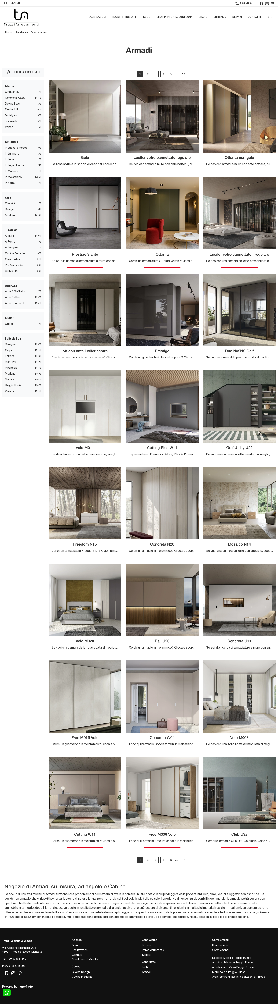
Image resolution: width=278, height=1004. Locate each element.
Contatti (254, 17)
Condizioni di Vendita (85, 959)
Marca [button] (9, 86)
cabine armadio (15, 253)
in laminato (12, 153)
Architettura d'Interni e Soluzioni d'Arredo (238, 976)
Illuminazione (220, 945)
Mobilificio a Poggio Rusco (229, 972)
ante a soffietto (15, 291)
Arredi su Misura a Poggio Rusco (232, 962)
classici (10, 203)
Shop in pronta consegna (175, 17)
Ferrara (9, 356)
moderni (10, 215)
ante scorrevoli (14, 303)
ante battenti (13, 297)
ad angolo (11, 247)
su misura (11, 270)
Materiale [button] (11, 141)
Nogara (9, 379)
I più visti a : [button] (13, 338)
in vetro (10, 182)
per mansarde (14, 265)
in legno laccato (16, 165)
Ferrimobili (11, 109)
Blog (146, 17)
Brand (203, 17)
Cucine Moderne (82, 976)
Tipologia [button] (11, 229)
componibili (12, 259)
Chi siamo (220, 17)
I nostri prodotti (124, 17)
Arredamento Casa (26, 32)
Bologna (10, 344)
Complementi (220, 950)
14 (183, 74)
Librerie (146, 945)
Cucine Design (81, 972)
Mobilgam (11, 115)
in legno (10, 159)
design (9, 209)
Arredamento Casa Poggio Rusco (233, 967)
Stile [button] (8, 197)
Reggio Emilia (13, 385)
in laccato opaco (16, 147)
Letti (145, 967)
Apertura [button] (11, 285)
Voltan (9, 127)
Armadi (44, 32)
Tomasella (11, 121)
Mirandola (11, 367)
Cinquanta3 (12, 91)
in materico (12, 171)
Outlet (9, 323)
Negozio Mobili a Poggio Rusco (231, 957)
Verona (9, 391)
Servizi (237, 17)
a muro (9, 235)
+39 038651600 (16, 958)
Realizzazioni (96, 17)
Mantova (10, 361)
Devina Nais (12, 103)
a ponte (10, 241)
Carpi (8, 350)
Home (8, 32)
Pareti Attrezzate (153, 950)
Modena (10, 373)
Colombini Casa (15, 97)
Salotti (146, 954)
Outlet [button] (9, 317)
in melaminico (13, 177)
